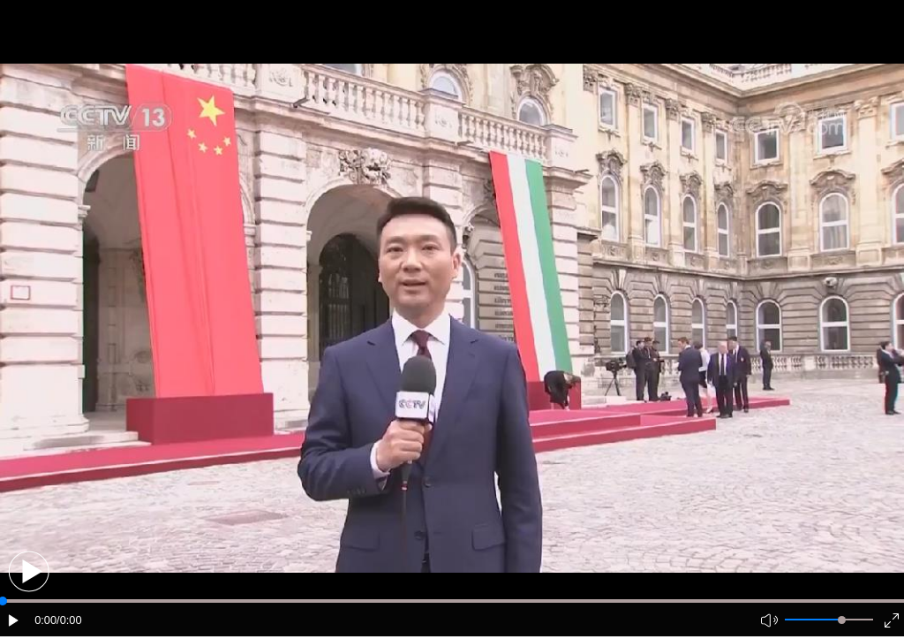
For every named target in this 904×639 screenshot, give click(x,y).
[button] (28, 571)
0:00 (45, 620)
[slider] (842, 620)
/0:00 (68, 620)
